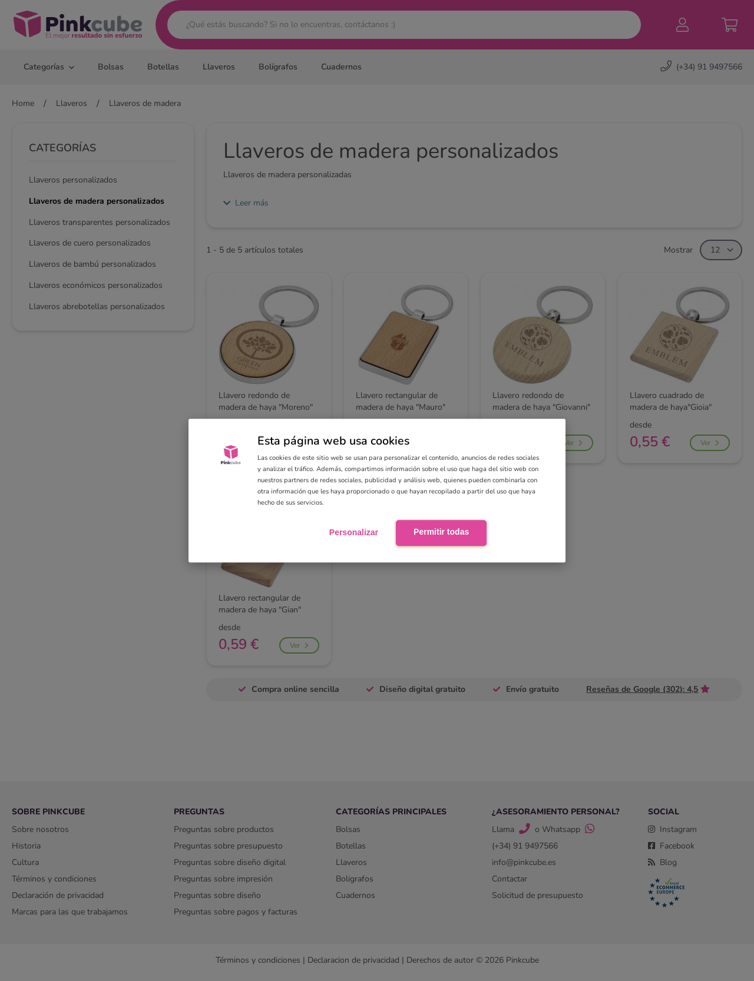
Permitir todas (441, 531)
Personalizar (353, 532)
